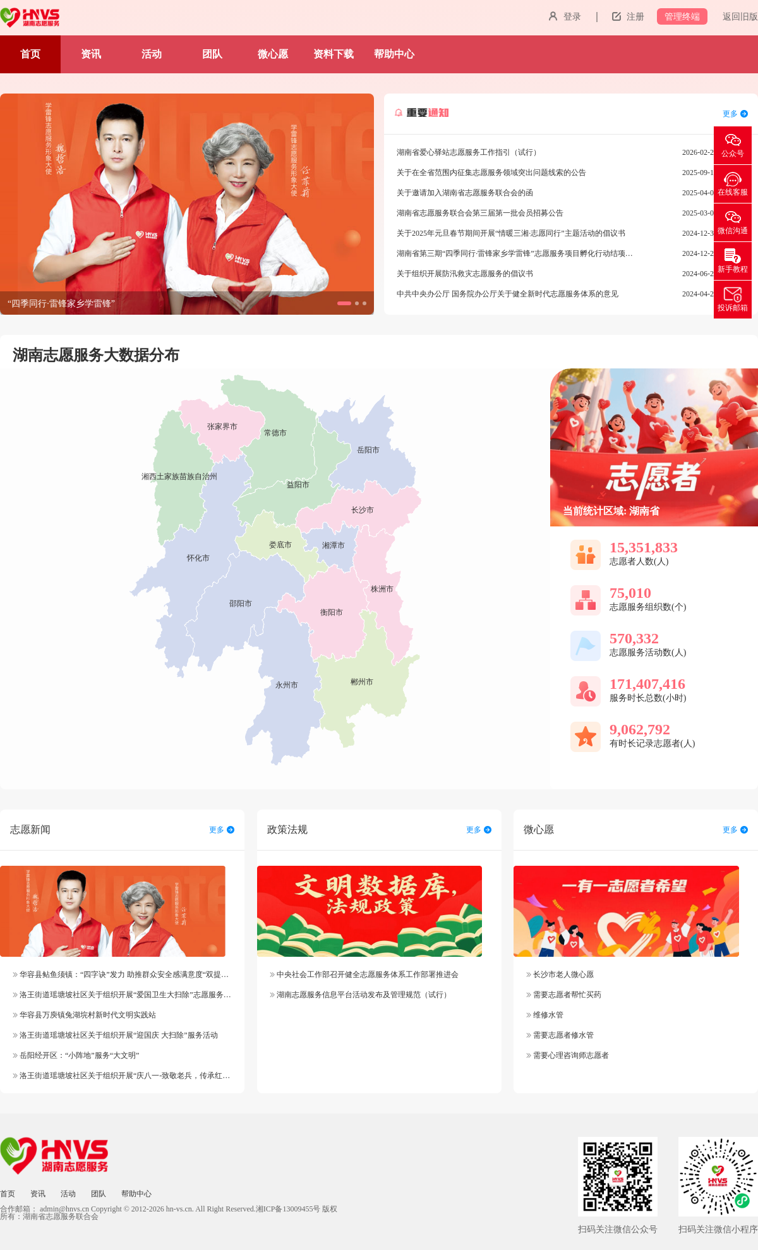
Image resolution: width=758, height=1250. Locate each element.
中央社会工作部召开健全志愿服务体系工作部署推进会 (364, 974)
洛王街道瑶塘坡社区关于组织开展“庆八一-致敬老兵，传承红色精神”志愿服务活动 (153, 1075)
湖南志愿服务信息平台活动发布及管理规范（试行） (360, 994)
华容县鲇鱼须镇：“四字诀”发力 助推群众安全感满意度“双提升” (122, 974)
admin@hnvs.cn (64, 1208)
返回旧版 (740, 16)
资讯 (91, 54)
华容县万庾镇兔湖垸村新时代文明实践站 (84, 1014)
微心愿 (273, 54)
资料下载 (333, 54)
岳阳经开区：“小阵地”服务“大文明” (76, 1055)
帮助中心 (394, 54)
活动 (151, 54)
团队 (212, 54)
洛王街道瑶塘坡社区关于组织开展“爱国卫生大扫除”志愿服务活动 (126, 994)
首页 (30, 54)
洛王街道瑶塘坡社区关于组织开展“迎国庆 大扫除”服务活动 (115, 1035)
